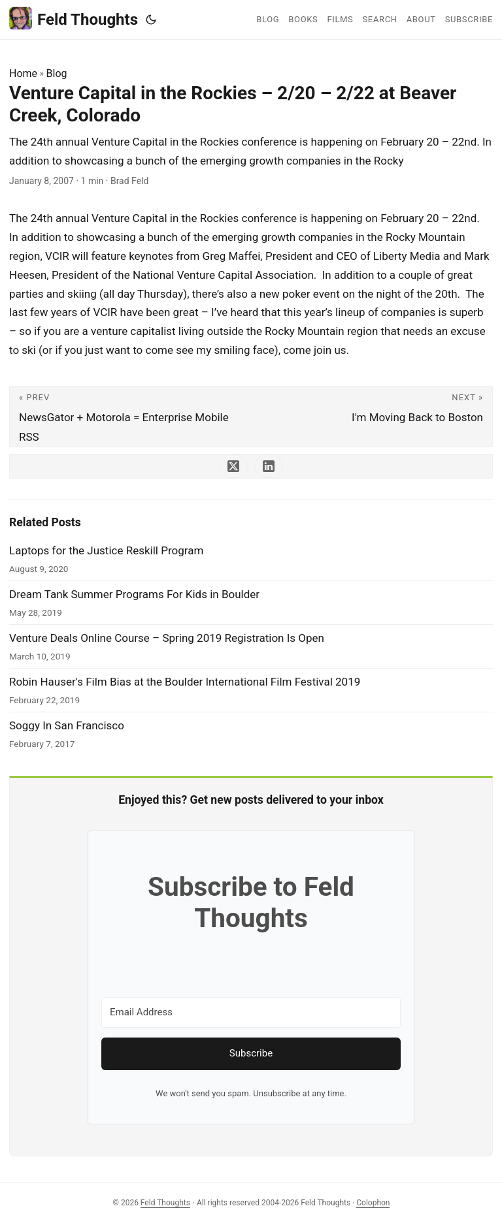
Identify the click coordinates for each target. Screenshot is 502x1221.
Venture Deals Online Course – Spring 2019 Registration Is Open (166, 637)
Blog (56, 73)
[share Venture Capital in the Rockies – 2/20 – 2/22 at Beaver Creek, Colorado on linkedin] (268, 466)
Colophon (373, 1202)
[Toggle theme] (151, 19)
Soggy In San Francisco (66, 725)
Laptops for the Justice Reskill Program (106, 550)
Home (23, 73)
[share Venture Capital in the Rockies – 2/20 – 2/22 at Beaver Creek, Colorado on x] (233, 466)
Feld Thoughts (73, 18)
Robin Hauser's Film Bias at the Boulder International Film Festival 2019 (184, 681)
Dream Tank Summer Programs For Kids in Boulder (134, 594)
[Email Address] (251, 1012)
